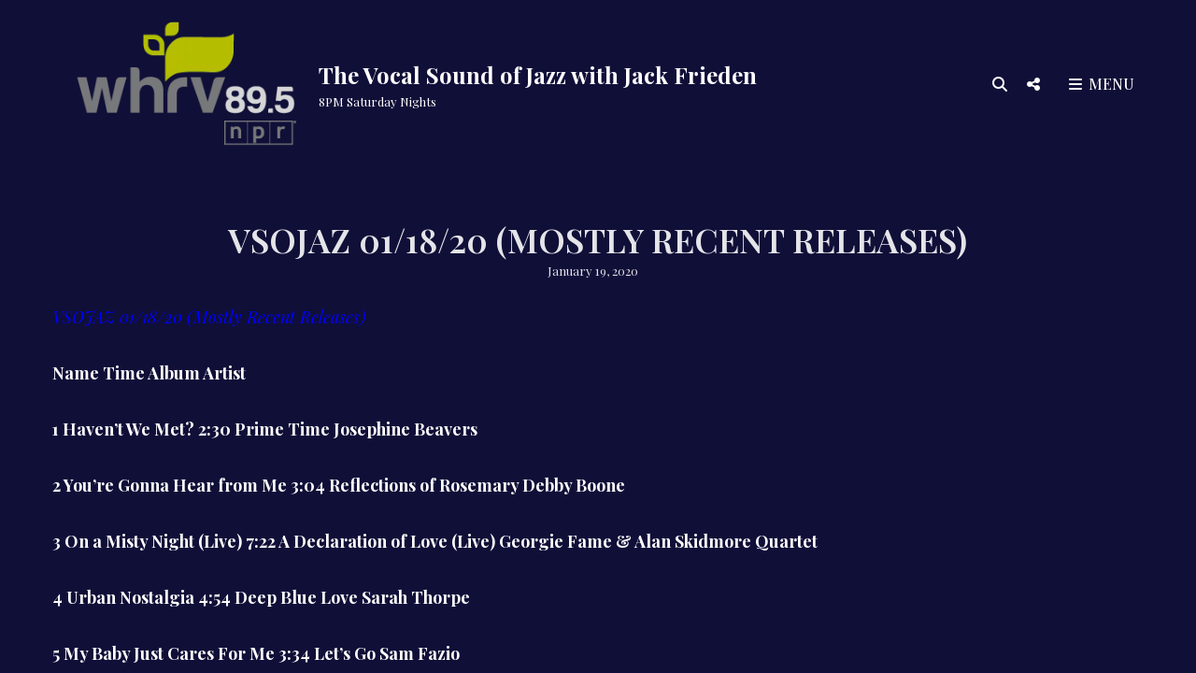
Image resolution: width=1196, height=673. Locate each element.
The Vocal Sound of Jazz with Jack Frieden (538, 75)
